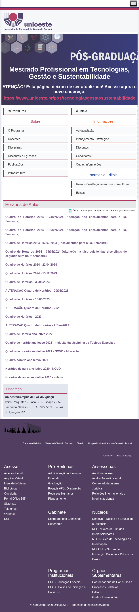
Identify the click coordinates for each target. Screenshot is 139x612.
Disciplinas (15, 147)
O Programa (16, 130)
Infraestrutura (16, 173)
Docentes (14, 139)
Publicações (16, 164)
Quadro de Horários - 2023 (23, 316)
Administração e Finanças (64, 473)
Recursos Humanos (61, 493)
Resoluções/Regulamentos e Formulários (102, 184)
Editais (80, 192)
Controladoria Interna (105, 483)
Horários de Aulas (22, 204)
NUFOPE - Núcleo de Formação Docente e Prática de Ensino (112, 554)
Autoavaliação (85, 130)
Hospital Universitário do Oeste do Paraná (110, 443)
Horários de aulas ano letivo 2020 (28, 377)
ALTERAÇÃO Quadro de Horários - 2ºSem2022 (37, 325)
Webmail (9, 513)
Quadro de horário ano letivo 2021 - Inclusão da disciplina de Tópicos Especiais (60, 342)
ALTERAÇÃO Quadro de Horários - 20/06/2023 (36, 290)
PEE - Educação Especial (64, 582)
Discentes (82, 147)
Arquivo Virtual (13, 478)
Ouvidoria (10, 493)
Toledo (80, 443)
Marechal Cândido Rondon (59, 443)
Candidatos (83, 156)
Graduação (55, 483)
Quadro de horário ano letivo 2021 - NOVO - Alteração (42, 351)
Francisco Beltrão (31, 443)
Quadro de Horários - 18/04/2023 (27, 299)
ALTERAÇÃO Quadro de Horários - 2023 (32, 308)
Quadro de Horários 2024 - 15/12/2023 (31, 273)
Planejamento (57, 498)
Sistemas (10, 503)
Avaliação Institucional (106, 478)
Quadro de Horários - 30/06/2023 (27, 282)
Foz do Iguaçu (124, 455)
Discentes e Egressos (22, 156)
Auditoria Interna (102, 473)
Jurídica (97, 488)
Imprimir (114, 210)
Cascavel (108, 455)
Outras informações (88, 164)
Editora (96, 592)
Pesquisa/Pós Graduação (64, 488)
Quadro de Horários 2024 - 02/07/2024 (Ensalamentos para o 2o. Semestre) (56, 242)
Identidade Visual (15, 483)
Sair (6, 518)
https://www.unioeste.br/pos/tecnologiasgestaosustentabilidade (69, 98)
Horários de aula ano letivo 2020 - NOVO (33, 368)
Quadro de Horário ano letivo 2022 (29, 334)
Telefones (10, 508)
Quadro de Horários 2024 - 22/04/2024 (31, 264)
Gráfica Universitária (105, 597)
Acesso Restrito (14, 473)
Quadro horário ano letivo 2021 (26, 360)
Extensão (54, 478)
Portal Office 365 (15, 498)
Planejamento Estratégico (92, 139)
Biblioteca (10, 488)
